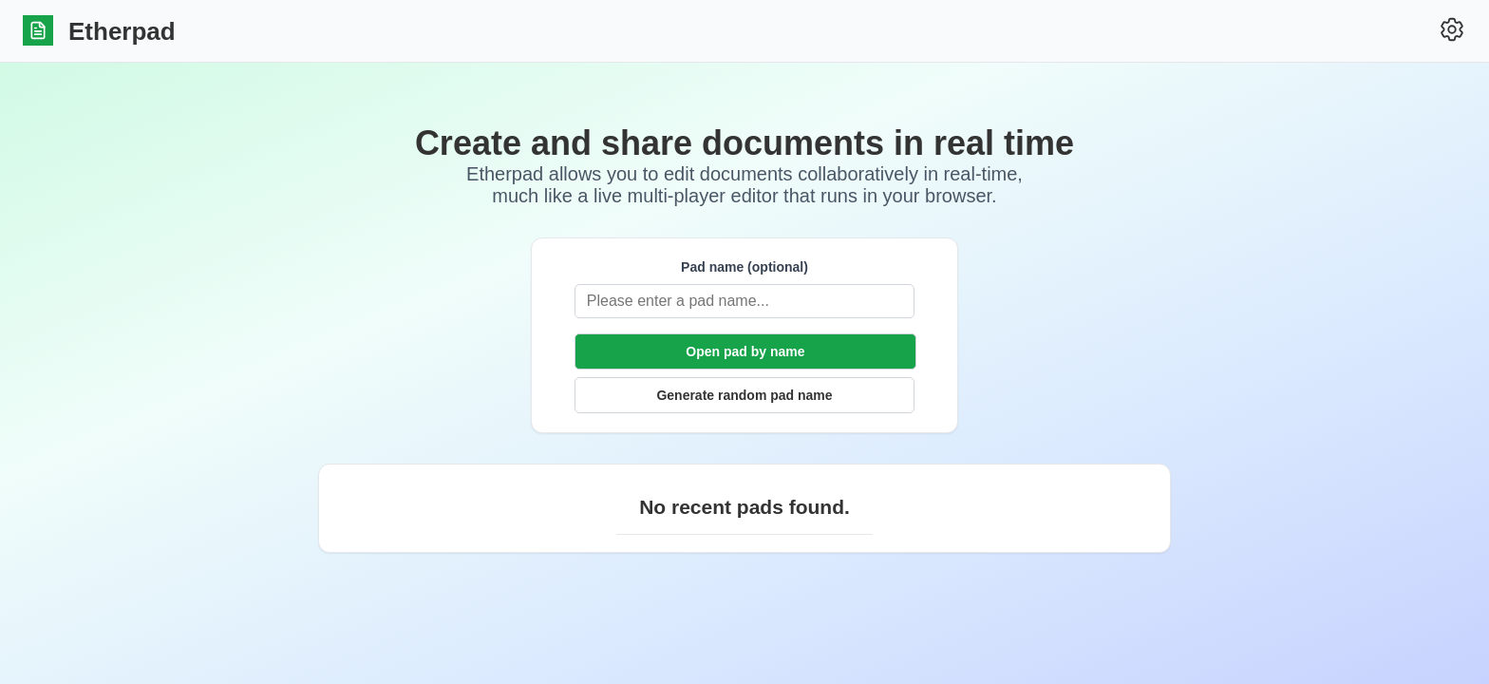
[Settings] (1452, 31)
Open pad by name (745, 351)
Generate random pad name (744, 395)
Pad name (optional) (744, 267)
